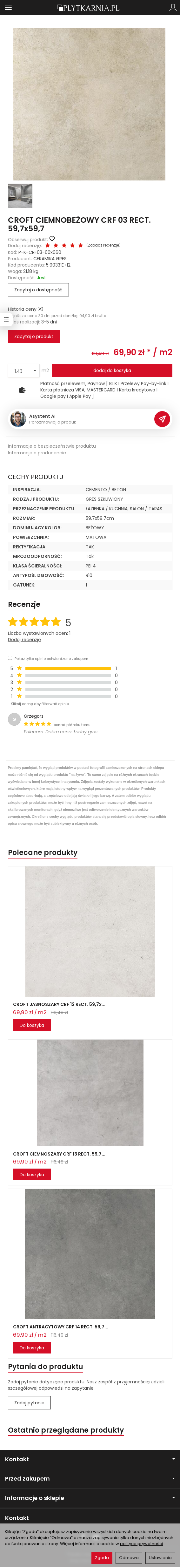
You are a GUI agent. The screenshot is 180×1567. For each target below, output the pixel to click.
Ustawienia (160, 1558)
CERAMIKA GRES (50, 258)
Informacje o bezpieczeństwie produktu (52, 446)
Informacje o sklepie (90, 1498)
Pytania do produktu (45, 1367)
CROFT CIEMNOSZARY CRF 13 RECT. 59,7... (59, 1154)
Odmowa (129, 1558)
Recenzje (24, 604)
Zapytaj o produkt (33, 336)
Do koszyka (32, 1025)
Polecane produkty (42, 853)
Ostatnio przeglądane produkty (66, 1430)
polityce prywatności (141, 1544)
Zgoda (102, 1558)
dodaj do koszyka (112, 370)
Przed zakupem (90, 1478)
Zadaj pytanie (29, 1403)
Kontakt (90, 1459)
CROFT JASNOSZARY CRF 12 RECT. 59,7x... (59, 1004)
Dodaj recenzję (24, 639)
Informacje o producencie (37, 453)
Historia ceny (25, 309)
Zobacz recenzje (103, 245)
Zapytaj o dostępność (38, 290)
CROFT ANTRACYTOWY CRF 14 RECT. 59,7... (60, 1327)
